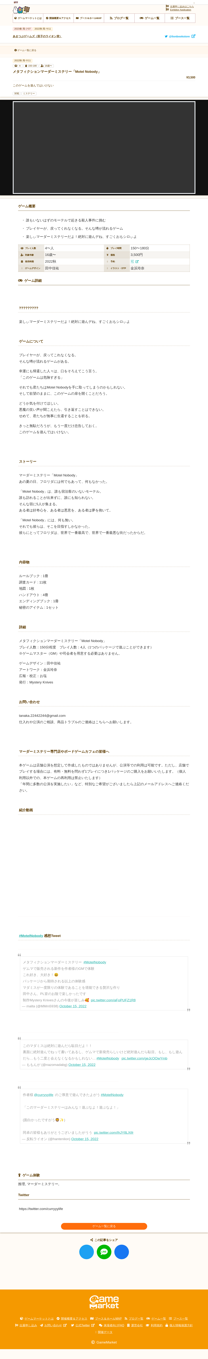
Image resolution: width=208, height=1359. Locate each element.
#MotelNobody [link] (31, 946)
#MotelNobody (94, 972)
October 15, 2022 (72, 1016)
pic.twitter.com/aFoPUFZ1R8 (113, 1010)
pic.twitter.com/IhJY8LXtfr (113, 1143)
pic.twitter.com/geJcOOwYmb (144, 1068)
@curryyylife (43, 1105)
